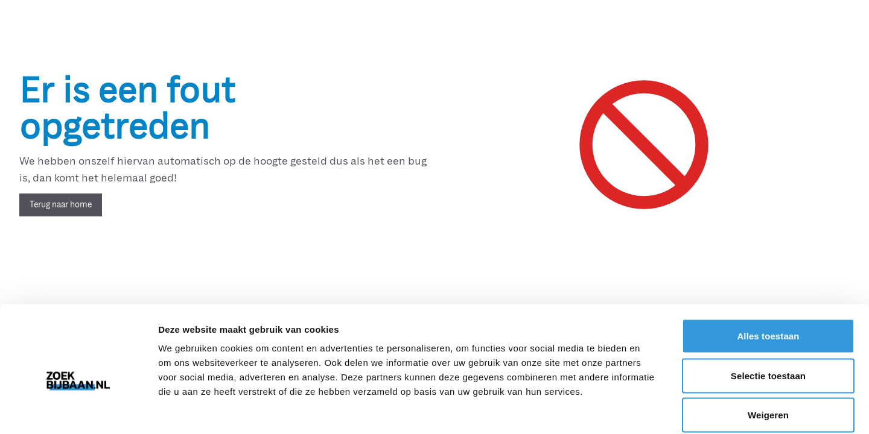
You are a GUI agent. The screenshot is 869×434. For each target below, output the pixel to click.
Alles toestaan (768, 276)
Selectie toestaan (768, 315)
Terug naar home (61, 205)
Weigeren (768, 355)
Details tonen (652, 410)
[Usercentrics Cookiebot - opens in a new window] (78, 410)
